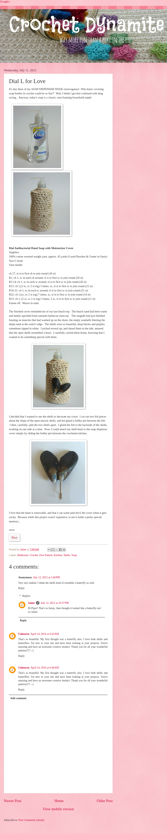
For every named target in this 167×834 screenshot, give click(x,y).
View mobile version (58, 809)
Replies (26, 595)
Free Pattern (45, 555)
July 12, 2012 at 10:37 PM (55, 602)
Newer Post (12, 801)
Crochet (34, 555)
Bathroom (22, 555)
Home (58, 801)
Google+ (5, 1)
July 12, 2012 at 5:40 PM (46, 577)
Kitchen (58, 555)
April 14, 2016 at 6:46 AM (45, 667)
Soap (74, 555)
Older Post (105, 801)
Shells (66, 555)
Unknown (24, 633)
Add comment (18, 698)
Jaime (23, 549)
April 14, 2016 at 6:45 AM (45, 633)
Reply (21, 588)
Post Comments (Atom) (31, 820)
